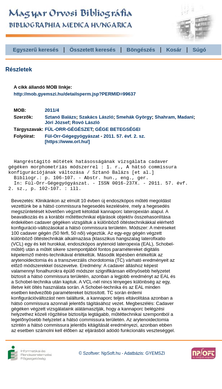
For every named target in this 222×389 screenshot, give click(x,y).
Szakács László (96, 117)
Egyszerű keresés (36, 50)
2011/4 (52, 110)
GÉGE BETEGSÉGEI (118, 129)
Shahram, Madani (174, 117)
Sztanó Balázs (60, 117)
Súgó (199, 50)
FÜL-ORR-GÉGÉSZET (68, 129)
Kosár (174, 50)
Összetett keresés (92, 50)
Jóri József (57, 122)
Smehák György (134, 117)
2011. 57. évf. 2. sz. (124, 136)
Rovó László (86, 122)
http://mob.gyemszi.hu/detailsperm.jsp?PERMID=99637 (75, 94)
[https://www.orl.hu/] (67, 141)
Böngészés (141, 50)
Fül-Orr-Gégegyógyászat (72, 136)
